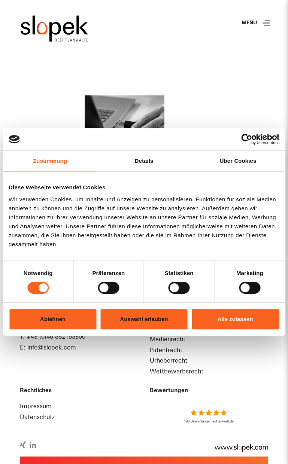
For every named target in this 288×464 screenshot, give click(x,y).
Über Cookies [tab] (238, 161)
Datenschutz (37, 418)
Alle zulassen (235, 319)
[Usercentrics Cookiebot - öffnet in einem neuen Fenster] (246, 139)
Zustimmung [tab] (50, 161)
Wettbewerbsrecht (176, 372)
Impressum (36, 407)
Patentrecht (166, 351)
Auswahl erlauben (144, 319)
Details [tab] (144, 161)
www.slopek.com (237, 448)
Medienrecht (167, 340)
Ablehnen (53, 319)
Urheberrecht (168, 361)
